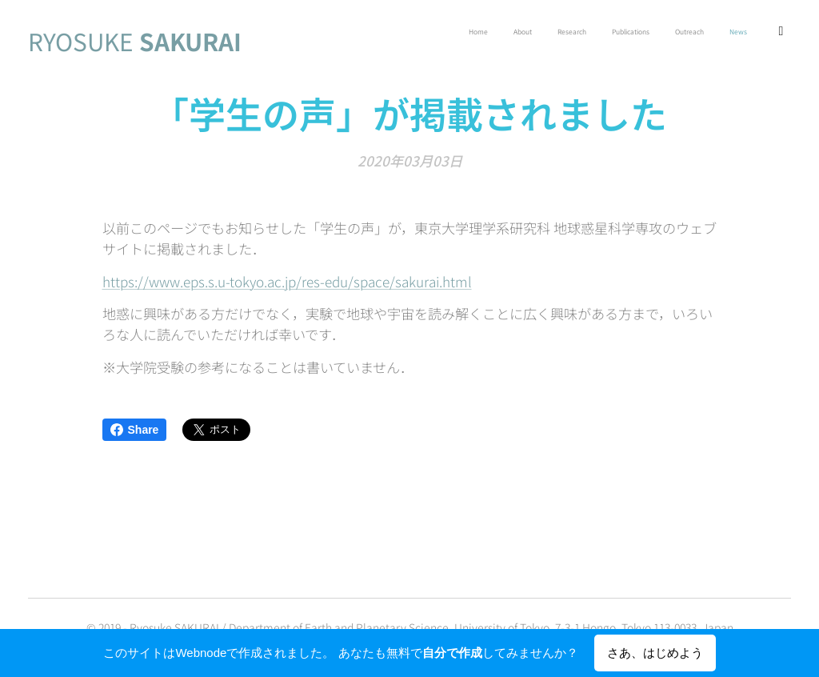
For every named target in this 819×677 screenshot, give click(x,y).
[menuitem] (641, 33)
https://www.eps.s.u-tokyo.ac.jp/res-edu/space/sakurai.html (287, 280)
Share (134, 429)
